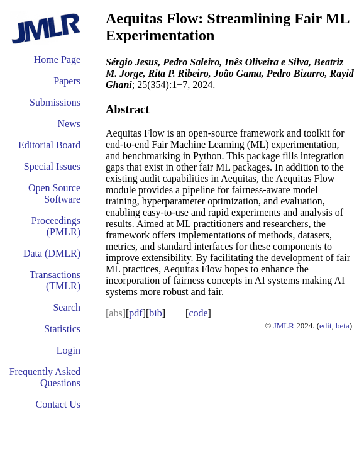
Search (66, 307)
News (69, 123)
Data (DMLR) (51, 253)
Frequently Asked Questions (44, 377)
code (198, 313)
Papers (66, 81)
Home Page (57, 59)
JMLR (283, 325)
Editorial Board (49, 145)
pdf (135, 313)
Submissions (55, 102)
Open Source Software (54, 193)
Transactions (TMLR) (55, 280)
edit (325, 325)
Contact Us (57, 404)
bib (155, 313)
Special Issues (52, 166)
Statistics (62, 328)
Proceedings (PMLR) (55, 226)
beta (343, 325)
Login (68, 350)
